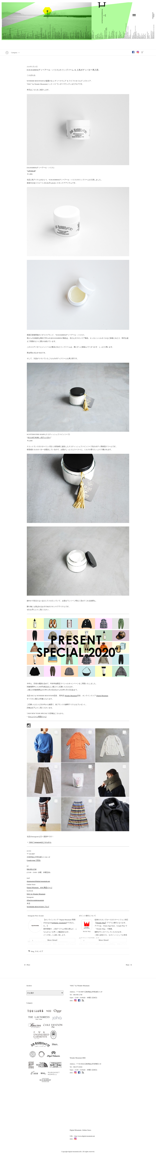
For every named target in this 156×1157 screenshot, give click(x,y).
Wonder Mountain (71, 695)
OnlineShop (143, 52)
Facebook (133, 52)
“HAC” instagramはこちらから (40, 842)
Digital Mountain (102, 695)
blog (32, 951)
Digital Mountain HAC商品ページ (39, 887)
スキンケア (39, 951)
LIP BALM (31, 171)
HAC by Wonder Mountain (36, 894)
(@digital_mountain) (59, 923)
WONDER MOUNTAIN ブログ (38, 907)
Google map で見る (34, 860)
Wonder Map (100, 923)
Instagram (138, 52)
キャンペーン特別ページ (37, 716)
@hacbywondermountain (35, 900)
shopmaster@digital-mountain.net (38, 881)
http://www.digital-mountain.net (84, 1136)
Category (15, 52)
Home (7, 52)
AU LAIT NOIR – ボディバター (39, 437)
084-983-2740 (31, 869)
